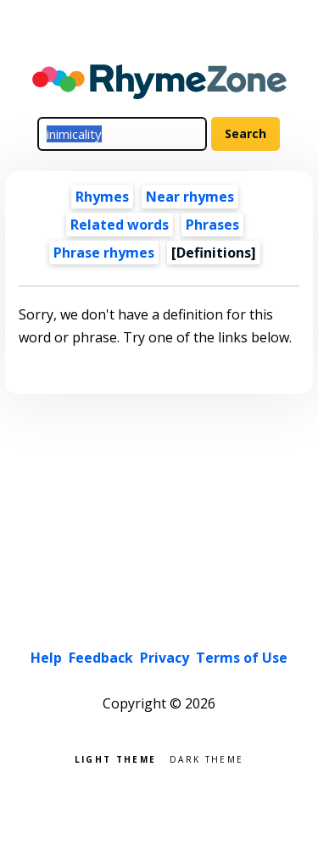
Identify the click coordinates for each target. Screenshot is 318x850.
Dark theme (206, 758)
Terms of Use (241, 657)
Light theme (115, 758)
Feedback (101, 657)
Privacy (164, 657)
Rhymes (102, 196)
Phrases (212, 224)
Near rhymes (190, 196)
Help (46, 657)
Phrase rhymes (103, 252)
